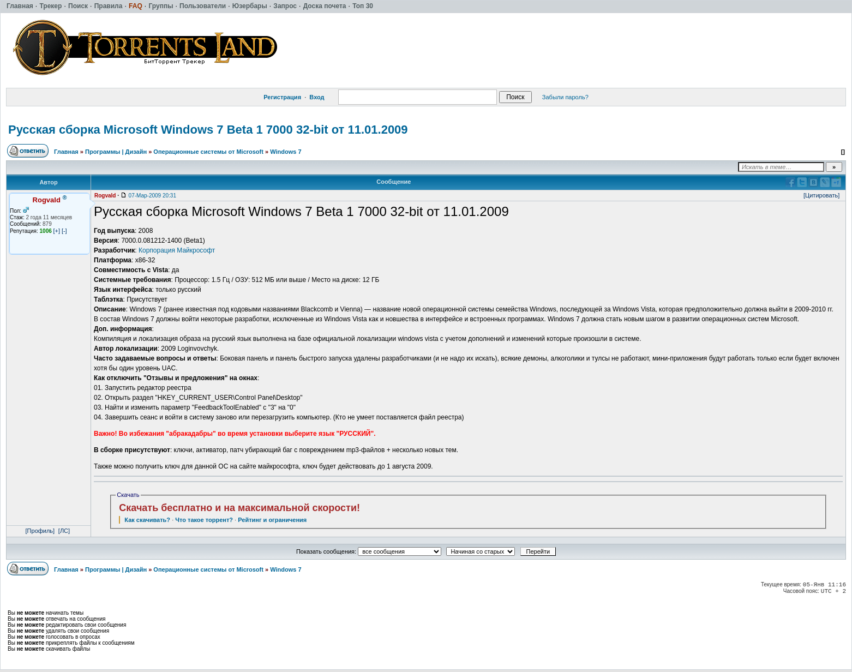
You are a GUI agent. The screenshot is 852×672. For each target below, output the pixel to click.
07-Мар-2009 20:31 (152, 196)
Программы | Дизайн (116, 151)
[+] (57, 230)
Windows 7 (285, 151)
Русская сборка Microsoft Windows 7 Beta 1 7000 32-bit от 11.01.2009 (208, 129)
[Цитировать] (821, 195)
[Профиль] (40, 530)
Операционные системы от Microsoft (208, 151)
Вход (316, 97)
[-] (64, 230)
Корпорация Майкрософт (177, 250)
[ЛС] (64, 530)
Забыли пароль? (565, 97)
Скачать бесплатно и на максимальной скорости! (239, 507)
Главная (66, 151)
